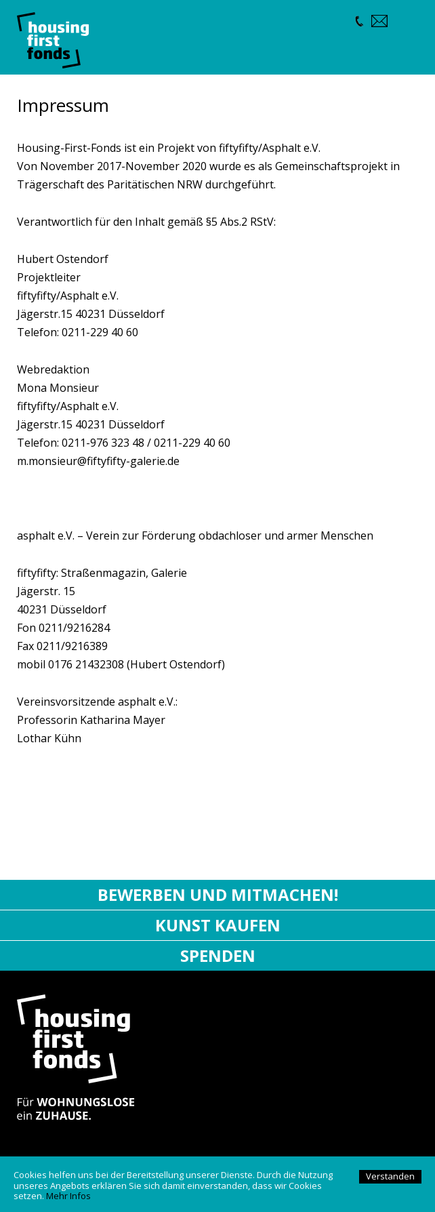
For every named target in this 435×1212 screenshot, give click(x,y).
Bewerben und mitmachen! (218, 894)
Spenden (217, 955)
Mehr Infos (68, 1196)
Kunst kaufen (218, 925)
